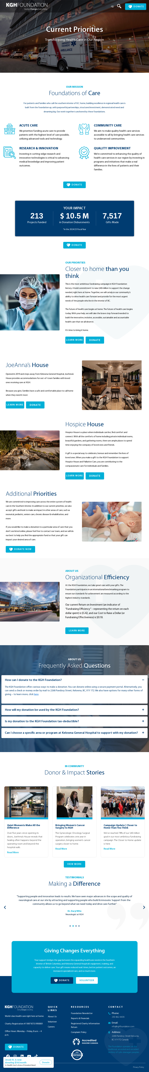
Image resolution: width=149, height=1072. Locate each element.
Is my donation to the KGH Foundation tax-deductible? (42, 721)
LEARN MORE (74, 340)
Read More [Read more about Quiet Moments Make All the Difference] (13, 852)
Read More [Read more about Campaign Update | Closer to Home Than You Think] (109, 849)
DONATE (94, 340)
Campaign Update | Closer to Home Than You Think (120, 826)
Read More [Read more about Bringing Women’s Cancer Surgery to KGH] (61, 849)
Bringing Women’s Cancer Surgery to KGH (70, 826)
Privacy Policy (138, 1067)
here (36, 694)
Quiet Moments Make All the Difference (23, 826)
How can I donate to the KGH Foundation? (33, 680)
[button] (74, 680)
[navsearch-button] (117, 6)
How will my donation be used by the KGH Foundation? (42, 710)
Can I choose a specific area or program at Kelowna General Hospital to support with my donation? (71, 733)
